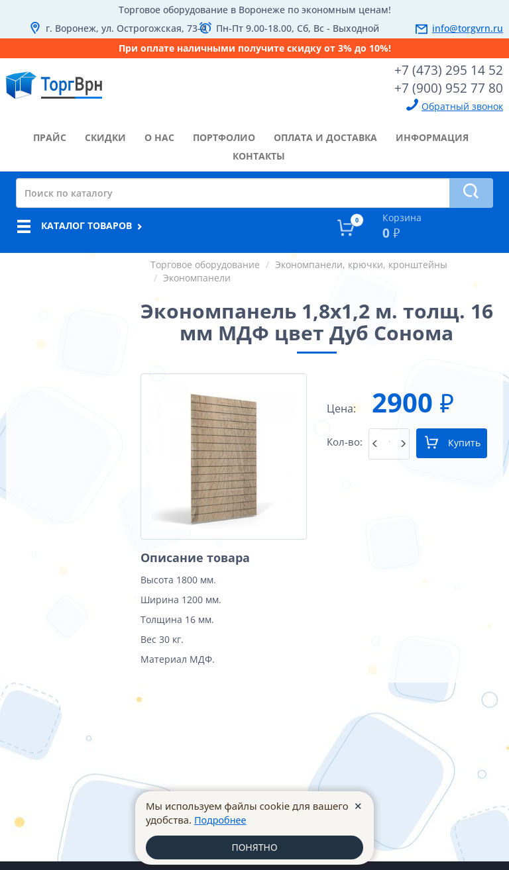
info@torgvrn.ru (467, 28)
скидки (105, 136)
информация (432, 136)
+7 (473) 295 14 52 (453, 69)
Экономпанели (197, 276)
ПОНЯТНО (254, 846)
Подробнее (221, 819)
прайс (49, 136)
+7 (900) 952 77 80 (453, 87)
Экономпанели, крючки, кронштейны (361, 263)
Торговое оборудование (205, 263)
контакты (259, 154)
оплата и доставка (325, 136)
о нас (159, 136)
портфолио (224, 136)
